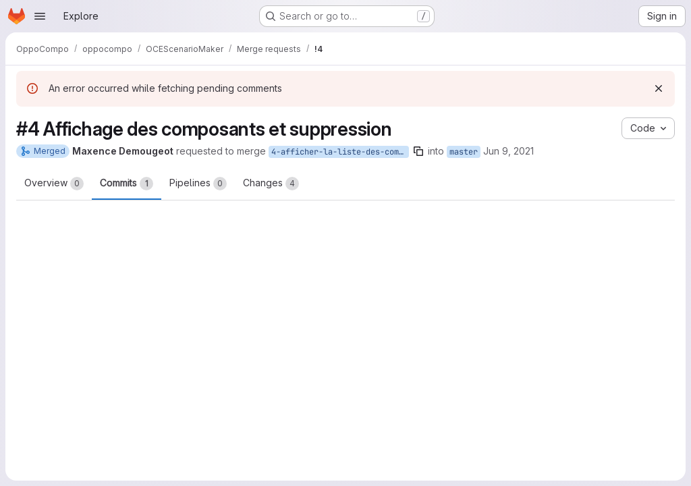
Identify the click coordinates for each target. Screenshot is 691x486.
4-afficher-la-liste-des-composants (340, 151)
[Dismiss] (659, 88)
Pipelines (198, 183)
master (463, 151)
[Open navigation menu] (40, 16)
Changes (271, 183)
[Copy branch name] (418, 151)
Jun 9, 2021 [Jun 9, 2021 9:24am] (508, 151)
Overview (54, 183)
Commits (126, 183)
